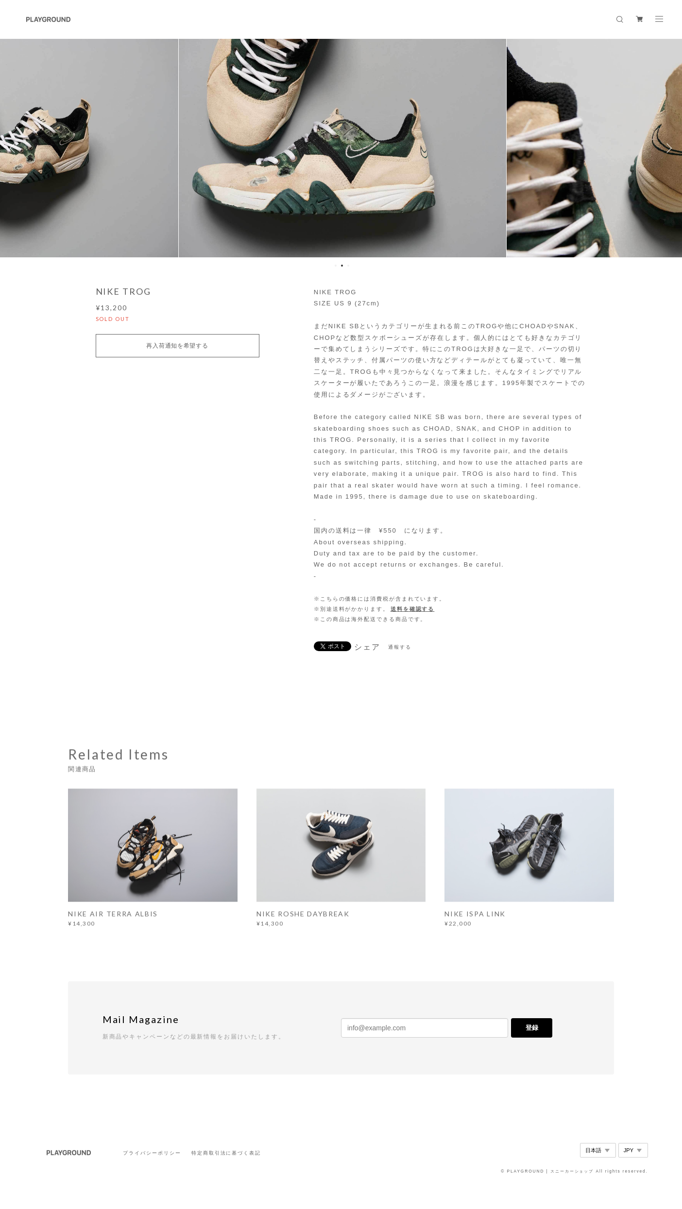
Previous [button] (14, 148)
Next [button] (667, 148)
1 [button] (336, 266)
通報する (399, 647)
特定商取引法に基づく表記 (226, 1153)
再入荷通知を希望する (177, 345)
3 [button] (348, 266)
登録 (532, 1027)
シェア (367, 647)
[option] (341, 148)
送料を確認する (412, 609)
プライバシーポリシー (152, 1153)
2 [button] (342, 266)
